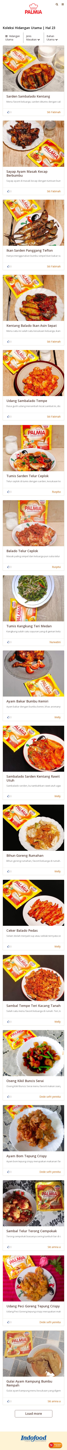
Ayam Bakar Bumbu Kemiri (27, 701)
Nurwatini (55, 642)
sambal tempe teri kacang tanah (33, 1005)
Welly (57, 717)
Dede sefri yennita (50, 1096)
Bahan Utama (52, 37)
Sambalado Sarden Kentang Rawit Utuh (33, 778)
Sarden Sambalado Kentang (28, 96)
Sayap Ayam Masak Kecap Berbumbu (27, 173)
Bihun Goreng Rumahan (24, 855)
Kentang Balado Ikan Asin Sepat (31, 325)
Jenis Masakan (33, 37)
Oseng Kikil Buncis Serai (25, 1081)
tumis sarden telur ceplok (27, 476)
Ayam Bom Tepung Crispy (26, 1156)
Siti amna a (54, 1247)
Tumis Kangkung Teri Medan (29, 626)
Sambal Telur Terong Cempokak (31, 1231)
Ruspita (56, 491)
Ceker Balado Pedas (22, 930)
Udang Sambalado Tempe (26, 401)
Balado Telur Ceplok (22, 551)
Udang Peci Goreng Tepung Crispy (33, 1306)
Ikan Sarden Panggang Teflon (29, 250)
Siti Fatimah (54, 112)
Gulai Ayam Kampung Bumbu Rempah (29, 1383)
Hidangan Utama (12, 37)
